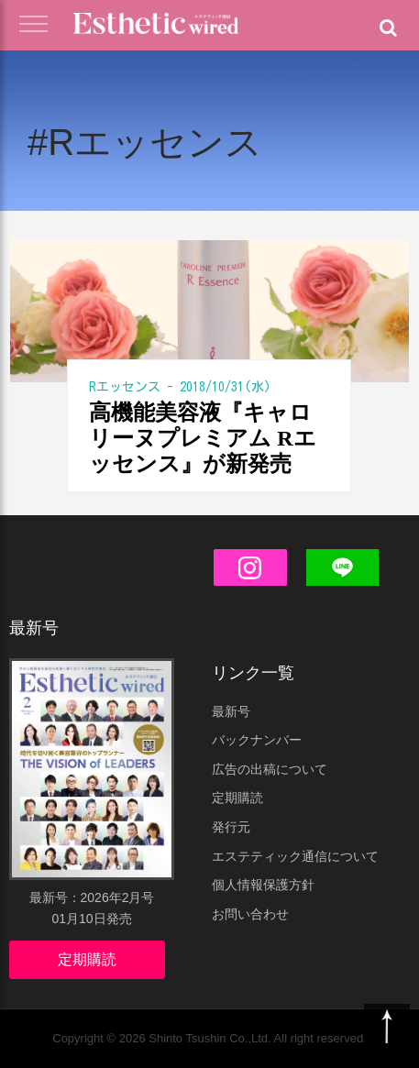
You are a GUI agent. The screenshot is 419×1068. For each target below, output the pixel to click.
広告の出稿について (269, 769)
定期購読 (87, 959)
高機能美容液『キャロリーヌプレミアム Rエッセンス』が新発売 (202, 438)
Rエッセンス (124, 386)
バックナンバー (257, 739)
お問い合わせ (250, 914)
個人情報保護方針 (263, 884)
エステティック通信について (295, 856)
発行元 (231, 827)
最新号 (231, 711)
